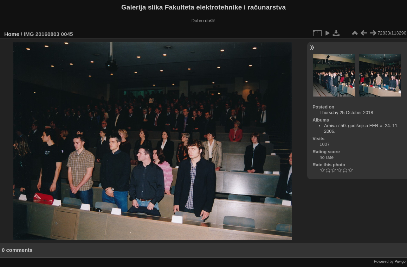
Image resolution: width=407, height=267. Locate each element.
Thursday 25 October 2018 (346, 112)
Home (11, 34)
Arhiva (330, 125)
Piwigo (400, 261)
